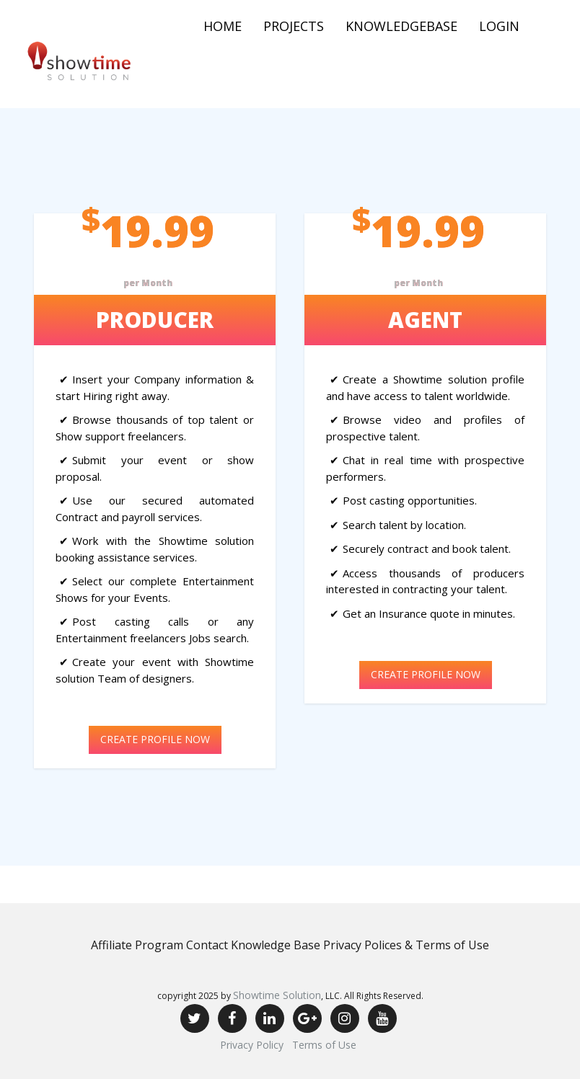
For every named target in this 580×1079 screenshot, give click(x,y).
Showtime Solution (277, 995)
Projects (293, 26)
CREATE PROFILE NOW (155, 739)
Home (222, 26)
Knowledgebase (401, 26)
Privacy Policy (252, 1045)
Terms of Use (324, 1045)
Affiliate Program (137, 945)
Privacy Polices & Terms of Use (406, 945)
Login (499, 26)
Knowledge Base (275, 945)
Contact (207, 945)
